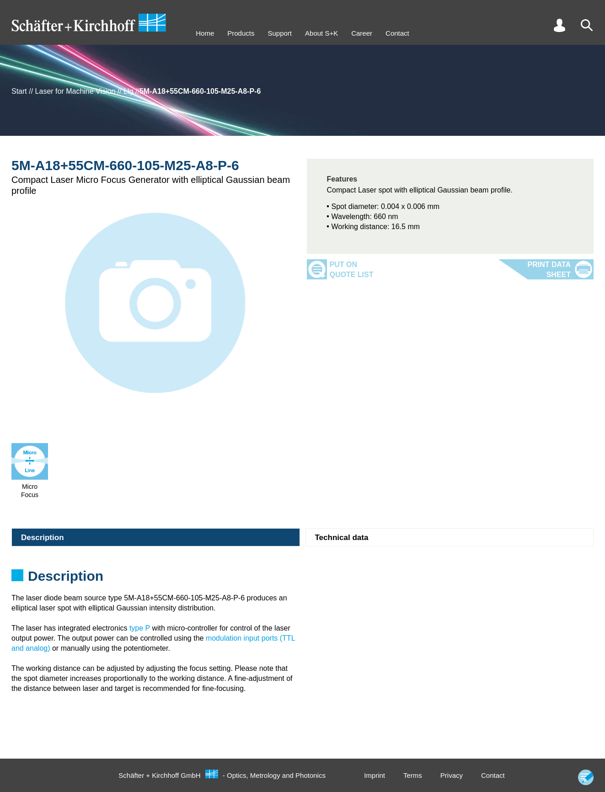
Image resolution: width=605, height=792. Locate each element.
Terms (412, 775)
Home (205, 33)
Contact (397, 33)
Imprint (374, 775)
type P (139, 628)
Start (19, 91)
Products (240, 33)
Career (361, 33)
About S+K (321, 33)
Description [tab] (42, 537)
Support (280, 33)
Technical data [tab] (342, 537)
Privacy (451, 775)
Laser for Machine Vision (75, 91)
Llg (128, 91)
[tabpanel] (302, 579)
